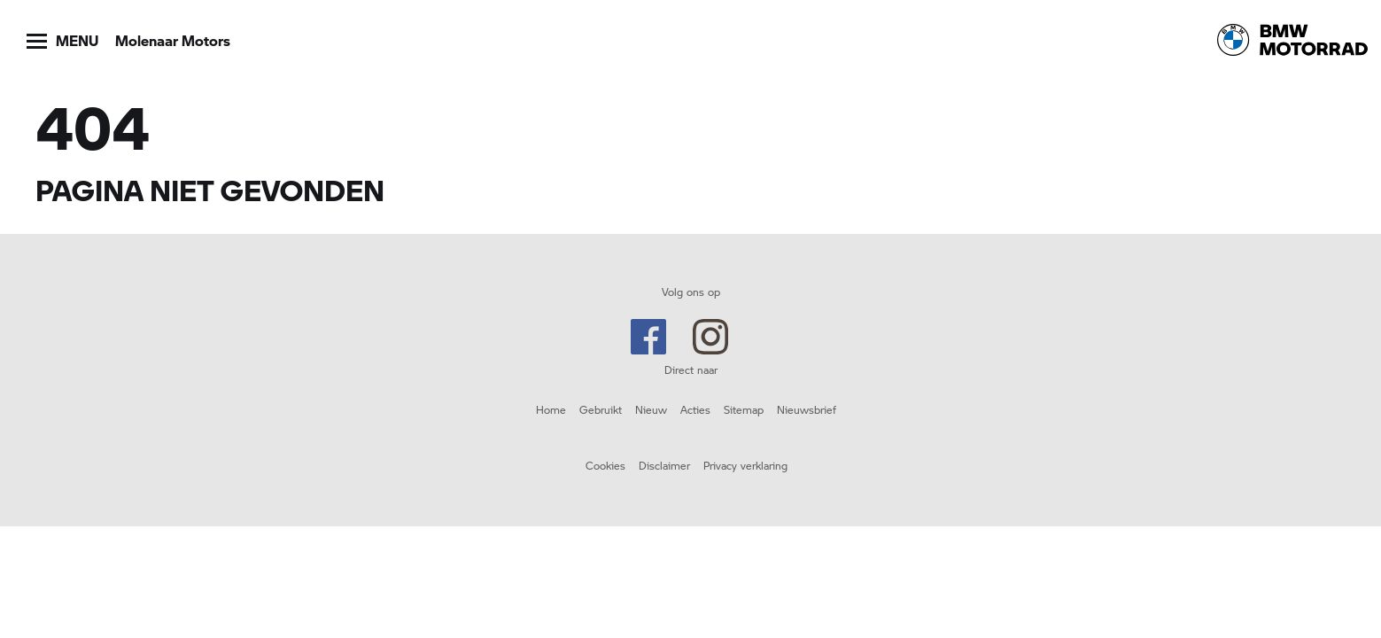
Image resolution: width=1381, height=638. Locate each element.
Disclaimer (664, 465)
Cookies (605, 465)
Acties (695, 409)
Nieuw (651, 409)
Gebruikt (600, 409)
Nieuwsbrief (806, 409)
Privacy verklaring (745, 465)
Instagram (710, 336)
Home (551, 409)
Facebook (648, 336)
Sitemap (744, 409)
